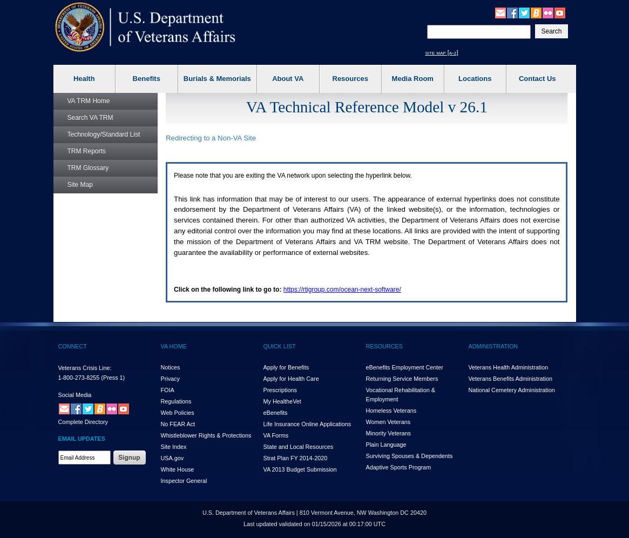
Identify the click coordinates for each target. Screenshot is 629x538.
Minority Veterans (388, 433)
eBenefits (275, 412)
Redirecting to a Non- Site (211, 138)
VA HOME (174, 346)
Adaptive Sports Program (398, 467)
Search (90, 118)
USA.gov (172, 458)
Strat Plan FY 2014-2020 (295, 458)
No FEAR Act (178, 424)
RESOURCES (384, 346)
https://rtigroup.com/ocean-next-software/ (342, 289)
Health (84, 79)
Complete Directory (83, 422)
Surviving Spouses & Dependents (409, 456)
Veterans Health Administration (509, 367)
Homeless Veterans (391, 410)
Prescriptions (280, 390)
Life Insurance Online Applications (307, 424)
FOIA (167, 390)
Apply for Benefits (286, 367)
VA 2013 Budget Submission (300, 469)
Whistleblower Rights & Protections (206, 435)
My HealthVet (282, 401)
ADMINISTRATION (493, 346)
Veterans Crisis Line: (85, 368)
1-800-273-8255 (79, 377)
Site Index (174, 446)
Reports (86, 151)
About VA (287, 79)
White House (177, 469)
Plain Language (386, 444)
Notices (170, 367)
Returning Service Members (402, 378)
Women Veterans (388, 422)
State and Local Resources (298, 446)
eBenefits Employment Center (404, 367)
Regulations (176, 401)
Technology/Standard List (103, 134)
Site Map (80, 185)
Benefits (146, 79)
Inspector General (184, 481)
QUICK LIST (279, 346)
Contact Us (537, 79)
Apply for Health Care (291, 378)
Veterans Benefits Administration (510, 378)
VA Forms (276, 435)
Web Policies (177, 412)
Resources (350, 79)
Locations (474, 79)
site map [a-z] (441, 52)
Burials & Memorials (217, 79)
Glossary (88, 168)
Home (88, 101)
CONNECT (72, 346)
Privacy (170, 378)
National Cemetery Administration (512, 390)
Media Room (413, 79)
